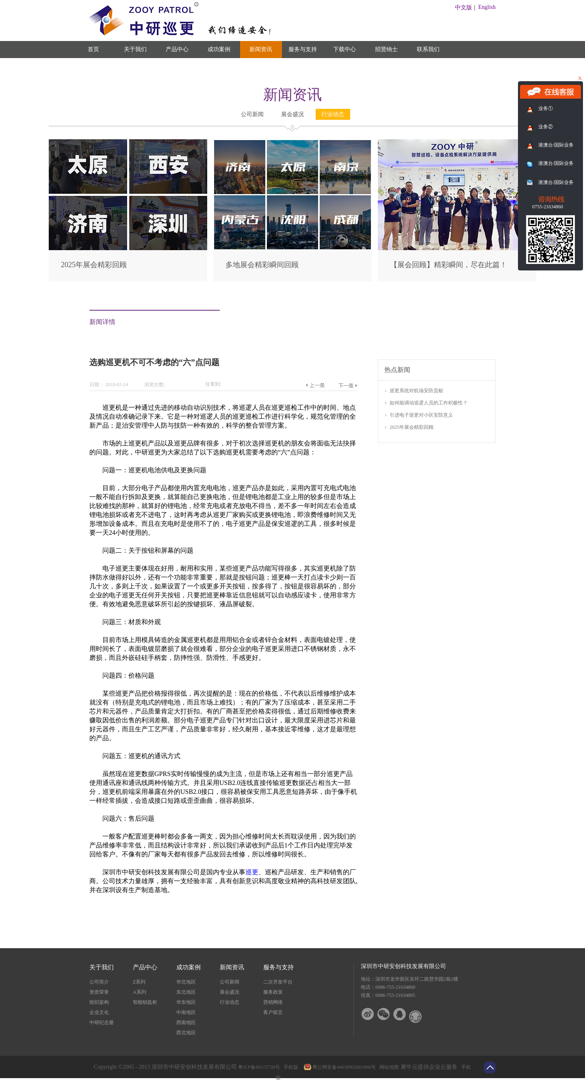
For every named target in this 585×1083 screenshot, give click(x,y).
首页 (93, 49)
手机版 (289, 1067)
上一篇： (315, 385)
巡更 (251, 872)
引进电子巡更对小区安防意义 (421, 415)
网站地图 (388, 1067)
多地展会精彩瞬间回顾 (262, 265)
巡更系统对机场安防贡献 (416, 390)
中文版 (463, 7)
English (487, 7)
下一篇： (347, 385)
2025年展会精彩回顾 (94, 265)
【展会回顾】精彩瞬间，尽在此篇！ (448, 265)
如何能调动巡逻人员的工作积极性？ (429, 403)
